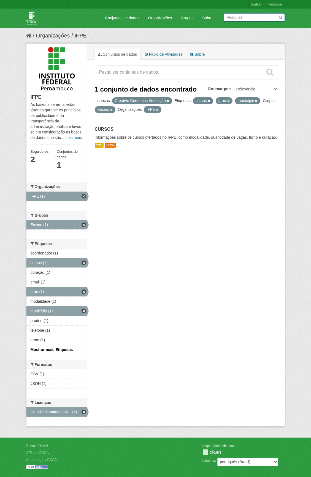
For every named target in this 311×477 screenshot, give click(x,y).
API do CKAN (38, 453)
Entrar (256, 4)
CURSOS (104, 129)
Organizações (160, 18)
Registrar (275, 4)
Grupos (187, 18)
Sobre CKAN (37, 446)
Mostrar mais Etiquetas (52, 349)
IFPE (80, 36)
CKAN (211, 452)
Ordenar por (219, 89)
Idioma (208, 460)
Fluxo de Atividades (163, 54)
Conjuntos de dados (122, 18)
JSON (110, 145)
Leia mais (73, 137)
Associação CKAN (42, 459)
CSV (99, 145)
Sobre (207, 18)
